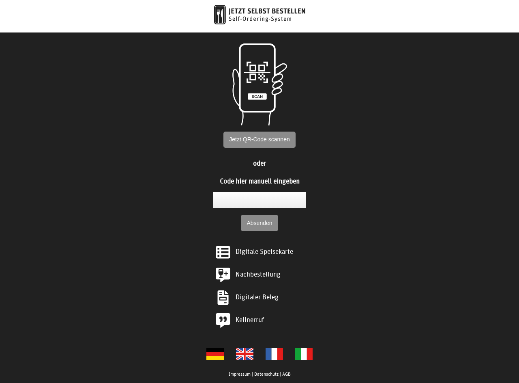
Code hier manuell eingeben (260, 180)
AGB (286, 373)
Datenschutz (266, 373)
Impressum (240, 373)
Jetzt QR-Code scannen (259, 139)
